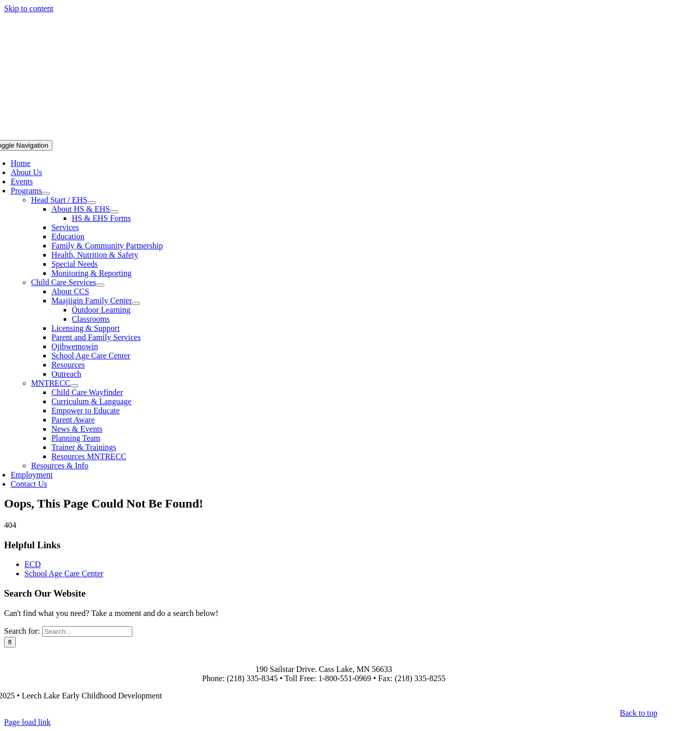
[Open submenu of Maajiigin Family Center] (136, 303)
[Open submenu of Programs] (46, 193)
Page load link (27, 722)
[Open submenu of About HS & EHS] (114, 211)
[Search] (10, 642)
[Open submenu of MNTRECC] (74, 385)
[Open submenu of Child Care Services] (100, 285)
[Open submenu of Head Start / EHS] (92, 202)
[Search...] (87, 631)
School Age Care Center (63, 573)
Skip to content (28, 8)
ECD (32, 564)
